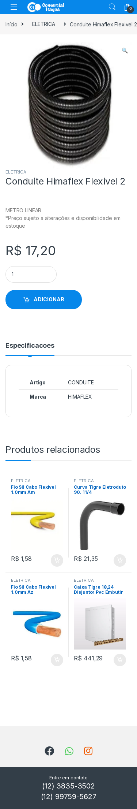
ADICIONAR (49, 299)
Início (11, 24)
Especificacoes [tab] (29, 345)
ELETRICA (43, 24)
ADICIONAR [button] (57, 560)
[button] (125, 50)
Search (112, 7)
